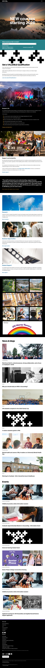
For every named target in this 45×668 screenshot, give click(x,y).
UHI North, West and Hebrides (7, 640)
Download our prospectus (28, 47)
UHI (2, 650)
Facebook (3, 654)
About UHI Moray (5, 623)
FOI (3, 626)
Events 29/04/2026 (5, 545)
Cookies (3, 630)
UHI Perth (4, 643)
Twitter (5, 654)
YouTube (9, 654)
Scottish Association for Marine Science (10, 648)
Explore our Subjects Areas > (7, 47)
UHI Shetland (4, 644)
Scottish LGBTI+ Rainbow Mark (24, 168)
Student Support (7, 265)
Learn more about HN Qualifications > (9, 77)
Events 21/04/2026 (5, 501)
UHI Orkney (4, 641)
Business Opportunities (9, 238)
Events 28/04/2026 (5, 523)
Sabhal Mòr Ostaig (5, 647)
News (3, 384)
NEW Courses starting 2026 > (7, 48)
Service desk (5, 656)
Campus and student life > (7, 127)
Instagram (7, 654)
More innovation (5, 219)
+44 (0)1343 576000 (5, 665)
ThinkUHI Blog (5, 360)
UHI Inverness (5, 637)
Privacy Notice (5, 627)
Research (5, 212)
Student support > (5, 172)
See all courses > (5, 45)
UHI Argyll (4, 636)
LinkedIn (11, 654)
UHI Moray (4, 639)
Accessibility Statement (5, 662)
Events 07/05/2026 (5, 567)
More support (4, 272)
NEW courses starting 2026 (22, 21)
